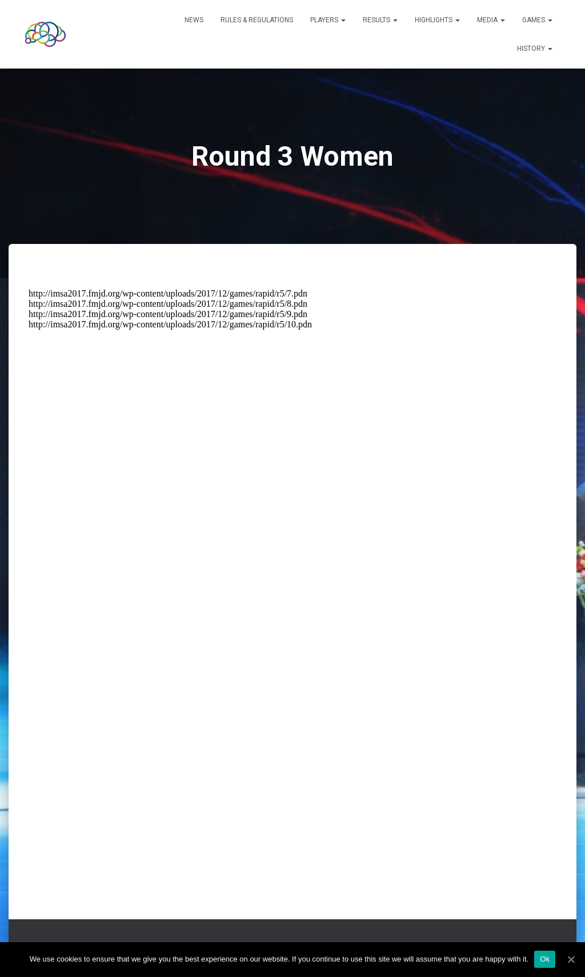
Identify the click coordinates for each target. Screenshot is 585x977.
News (194, 20)
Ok (545, 959)
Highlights (437, 20)
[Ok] (570, 959)
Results (380, 20)
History (534, 49)
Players (328, 20)
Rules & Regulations (257, 20)
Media (491, 20)
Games (537, 20)
